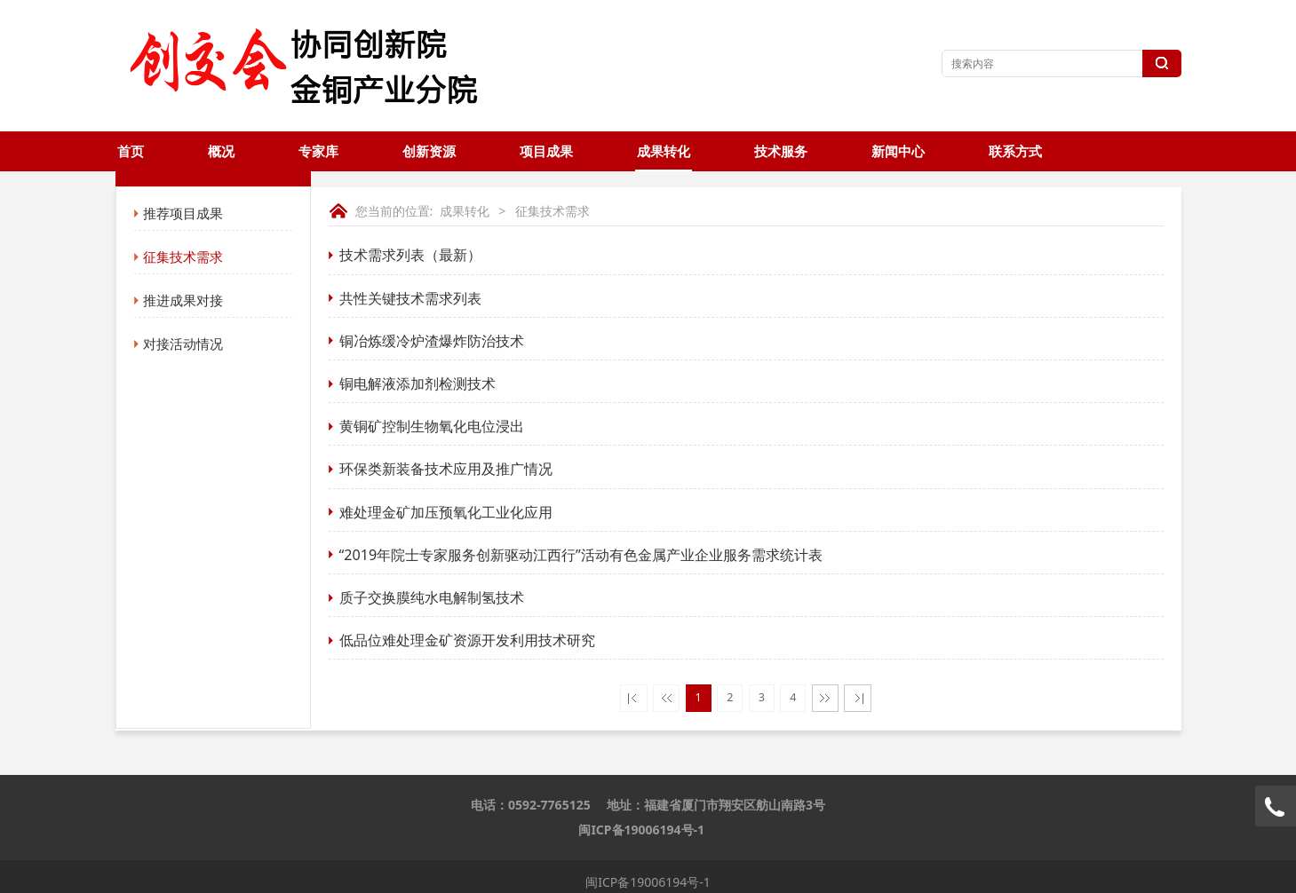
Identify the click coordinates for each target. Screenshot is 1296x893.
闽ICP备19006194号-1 (641, 829)
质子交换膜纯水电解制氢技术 (431, 597)
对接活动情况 (183, 343)
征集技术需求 (183, 256)
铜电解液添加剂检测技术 (417, 383)
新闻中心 (898, 151)
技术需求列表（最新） (410, 255)
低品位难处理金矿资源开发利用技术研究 (467, 640)
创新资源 (429, 151)
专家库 (318, 151)
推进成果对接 (183, 300)
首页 (130, 151)
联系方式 (1015, 151)
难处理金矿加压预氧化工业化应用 (446, 512)
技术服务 (780, 151)
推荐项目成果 (183, 213)
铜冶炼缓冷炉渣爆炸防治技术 (431, 341)
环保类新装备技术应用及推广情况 (446, 468)
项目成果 (546, 151)
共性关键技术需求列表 (410, 298)
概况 (221, 151)
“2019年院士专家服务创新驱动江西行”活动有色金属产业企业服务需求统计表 (581, 555)
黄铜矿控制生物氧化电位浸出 (431, 426)
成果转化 (663, 151)
